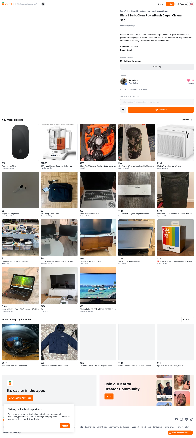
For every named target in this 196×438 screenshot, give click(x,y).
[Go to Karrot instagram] (181, 419)
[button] (187, 120)
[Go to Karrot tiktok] (191, 419)
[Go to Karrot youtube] (186, 419)
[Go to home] (7, 4)
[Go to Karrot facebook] (176, 419)
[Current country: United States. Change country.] (191, 3)
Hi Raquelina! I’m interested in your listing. (157, 102)
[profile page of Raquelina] (123, 81)
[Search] (43, 4)
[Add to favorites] (123, 110)
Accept (65, 425)
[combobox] (28, 4)
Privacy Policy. (34, 419)
